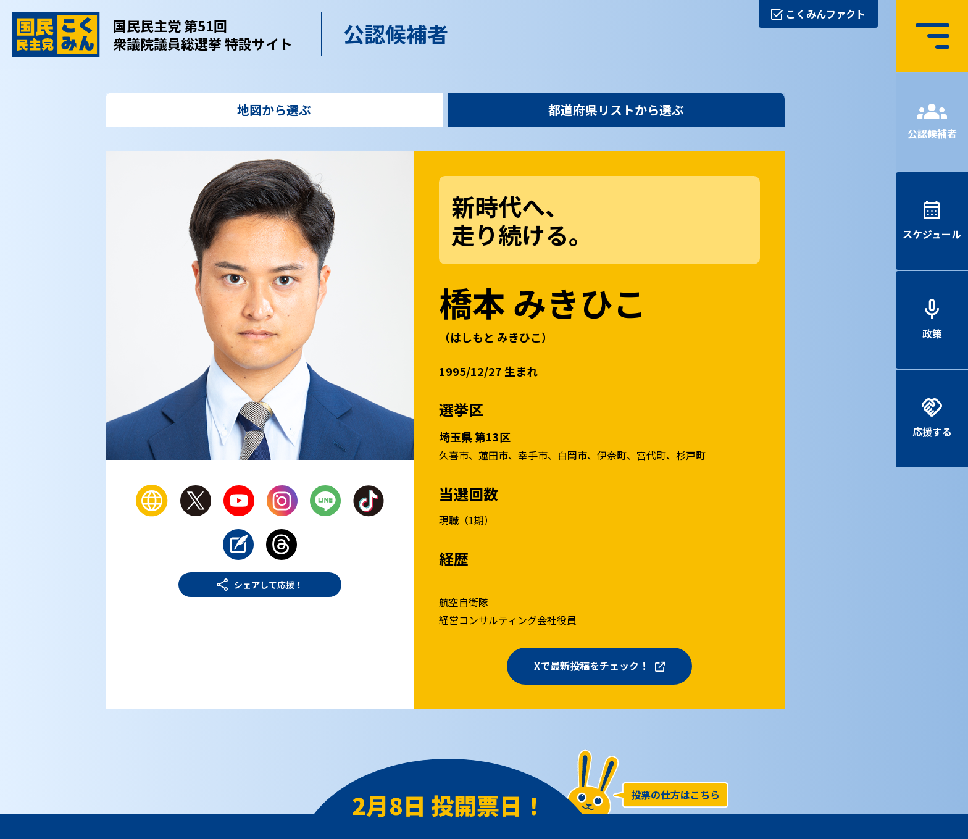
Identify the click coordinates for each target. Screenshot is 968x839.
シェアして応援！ (268, 584)
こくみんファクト (826, 13)
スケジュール (932, 234)
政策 (932, 333)
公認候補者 (932, 133)
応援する (932, 431)
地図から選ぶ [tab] (274, 110)
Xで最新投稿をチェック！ (591, 665)
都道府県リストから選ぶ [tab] (616, 110)
